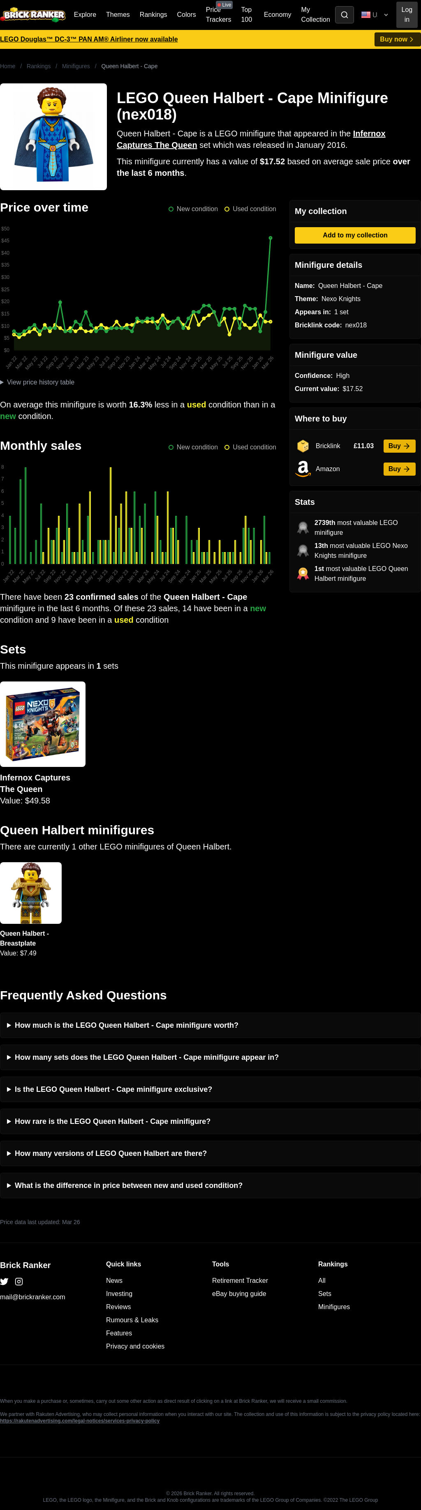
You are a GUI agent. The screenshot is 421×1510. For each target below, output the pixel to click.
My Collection (315, 14)
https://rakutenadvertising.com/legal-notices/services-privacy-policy (80, 1421)
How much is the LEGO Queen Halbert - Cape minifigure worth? (126, 1025)
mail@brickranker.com (32, 1297)
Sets (324, 1293)
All (322, 1280)
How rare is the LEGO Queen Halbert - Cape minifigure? (112, 1121)
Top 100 (246, 14)
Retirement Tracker (240, 1280)
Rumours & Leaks (132, 1320)
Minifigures (76, 66)
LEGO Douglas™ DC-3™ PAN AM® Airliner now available (89, 39)
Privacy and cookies (135, 1346)
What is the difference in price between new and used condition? (129, 1185)
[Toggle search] (344, 14)
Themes (118, 14)
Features (119, 1333)
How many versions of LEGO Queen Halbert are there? (111, 1153)
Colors (186, 14)
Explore (85, 14)
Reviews (118, 1306)
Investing (119, 1293)
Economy (277, 14)
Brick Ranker (25, 1265)
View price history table (40, 382)
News (114, 1280)
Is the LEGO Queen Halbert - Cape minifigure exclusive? (113, 1089)
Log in (407, 14)
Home (7, 66)
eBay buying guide (239, 1293)
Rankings (153, 14)
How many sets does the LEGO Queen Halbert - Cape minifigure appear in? (147, 1057)
